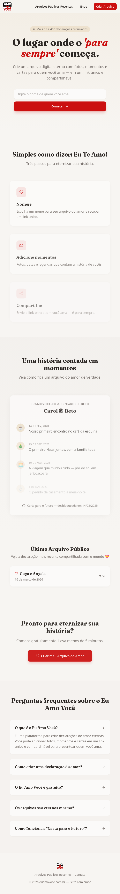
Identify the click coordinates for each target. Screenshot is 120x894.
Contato (80, 875)
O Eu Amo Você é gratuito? (60, 787)
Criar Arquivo (105, 6)
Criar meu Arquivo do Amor (60, 657)
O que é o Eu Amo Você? (60, 727)
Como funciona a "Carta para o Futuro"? (60, 828)
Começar (60, 106)
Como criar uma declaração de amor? (60, 766)
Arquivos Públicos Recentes (54, 6)
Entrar (84, 6)
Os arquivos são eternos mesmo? (60, 807)
